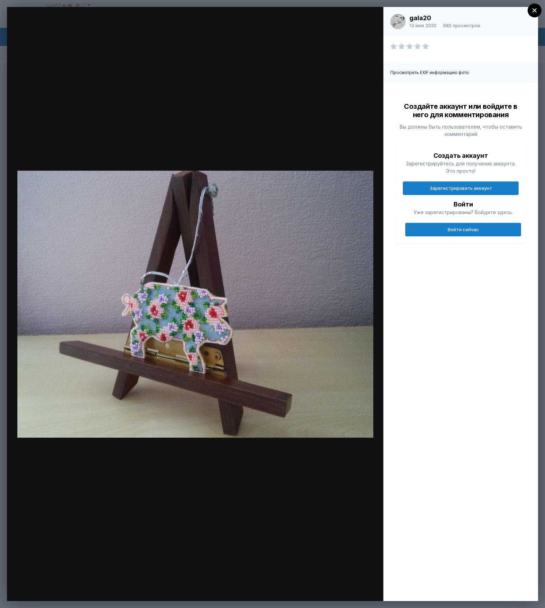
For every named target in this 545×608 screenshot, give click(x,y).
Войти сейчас (463, 229)
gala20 (420, 18)
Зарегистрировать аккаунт (461, 188)
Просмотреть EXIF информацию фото (429, 72)
